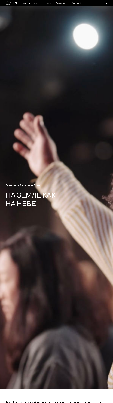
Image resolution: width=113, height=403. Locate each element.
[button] (16, 3)
